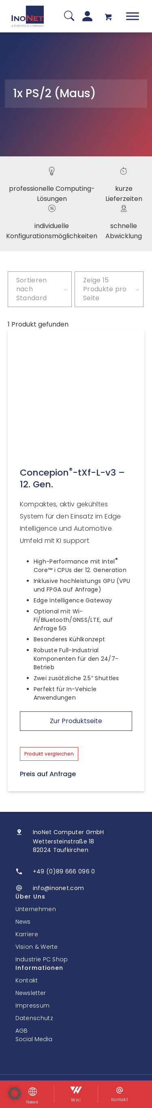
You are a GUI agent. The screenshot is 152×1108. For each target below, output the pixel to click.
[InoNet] (27, 16)
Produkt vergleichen (49, 753)
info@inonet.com (58, 888)
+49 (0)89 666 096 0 (64, 871)
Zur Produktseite (76, 721)
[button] (14, 1093)
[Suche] (69, 16)
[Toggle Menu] (132, 16)
